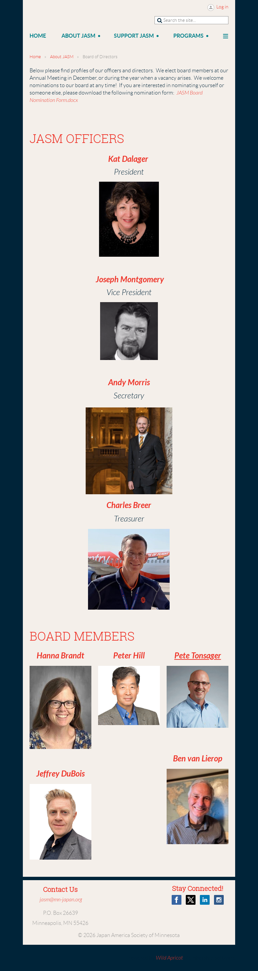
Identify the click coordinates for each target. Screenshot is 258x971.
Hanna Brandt (60, 655)
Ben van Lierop (197, 758)
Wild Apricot (169, 958)
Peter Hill (129, 655)
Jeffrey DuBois (60, 774)
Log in (222, 6)
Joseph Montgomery (130, 279)
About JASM (62, 56)
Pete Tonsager (197, 655)
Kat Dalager (128, 159)
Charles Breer (128, 505)
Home (35, 56)
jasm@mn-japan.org (61, 900)
